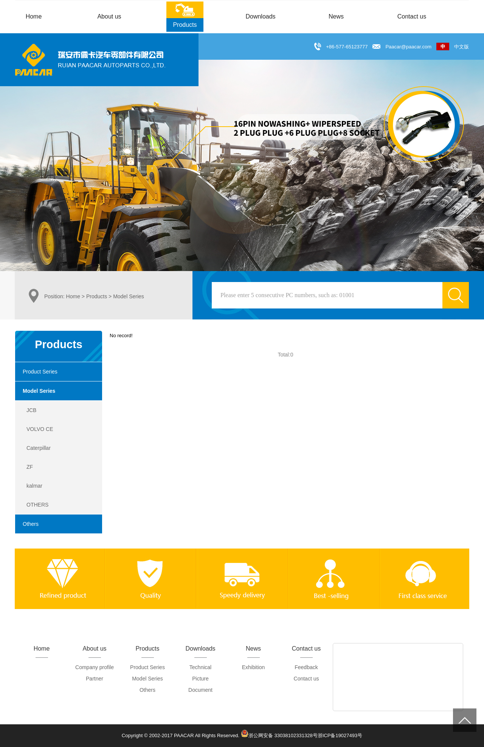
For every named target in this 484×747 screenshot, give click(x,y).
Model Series (39, 391)
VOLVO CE (39, 429)
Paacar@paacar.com (408, 47)
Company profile (94, 667)
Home (73, 296)
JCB (31, 410)
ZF (29, 467)
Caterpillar (38, 448)
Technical (200, 667)
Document (200, 690)
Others (31, 524)
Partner (94, 679)
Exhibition (253, 667)
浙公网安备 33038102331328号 (279, 733)
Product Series (40, 372)
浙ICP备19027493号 (340, 735)
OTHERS (37, 505)
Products (96, 296)
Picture (200, 679)
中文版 (452, 47)
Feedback (306, 667)
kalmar (34, 486)
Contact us (306, 679)
